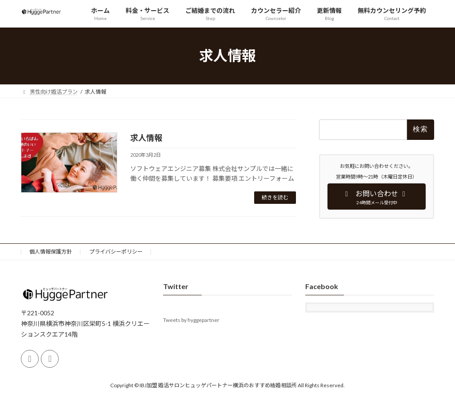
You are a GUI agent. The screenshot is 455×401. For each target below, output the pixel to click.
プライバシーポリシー (116, 251)
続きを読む (275, 197)
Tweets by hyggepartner (191, 320)
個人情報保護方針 (50, 251)
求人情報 (146, 138)
